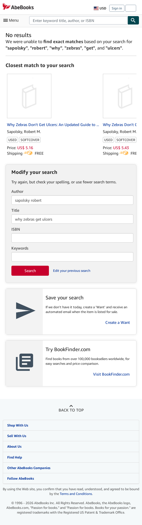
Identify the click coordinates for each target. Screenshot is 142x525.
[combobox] (78, 20)
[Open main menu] (12, 20)
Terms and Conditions (76, 494)
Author (17, 191)
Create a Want (117, 322)
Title (15, 210)
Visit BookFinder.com (111, 374)
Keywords (19, 248)
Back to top (71, 410)
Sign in (117, 8)
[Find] (133, 20)
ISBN (15, 229)
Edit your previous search (71, 270)
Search (30, 270)
